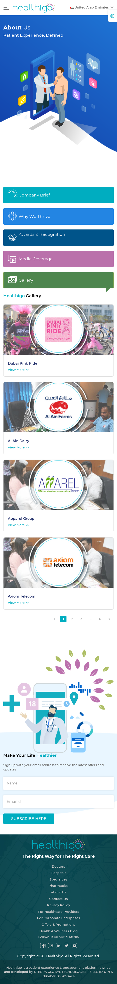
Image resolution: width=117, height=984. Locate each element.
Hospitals (58, 869)
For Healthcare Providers (58, 907)
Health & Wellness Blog (58, 927)
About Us (58, 888)
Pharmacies (58, 882)
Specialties (58, 875)
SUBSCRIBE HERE (28, 814)
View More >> (18, 366)
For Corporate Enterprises (58, 914)
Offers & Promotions (58, 920)
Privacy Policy (58, 901)
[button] (92, 8)
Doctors (58, 862)
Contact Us (58, 895)
